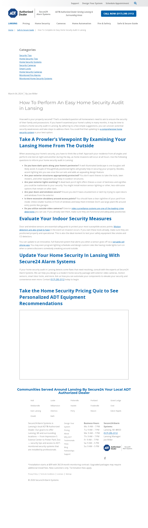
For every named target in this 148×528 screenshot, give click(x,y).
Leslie (53, 447)
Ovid (112, 452)
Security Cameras (27, 111)
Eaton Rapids (116, 457)
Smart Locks (25, 115)
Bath (52, 462)
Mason (93, 457)
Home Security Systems (30, 108)
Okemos (54, 457)
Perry (73, 457)
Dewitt (33, 462)
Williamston (55, 452)
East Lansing (36, 457)
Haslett (73, 452)
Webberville (35, 452)
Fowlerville (95, 452)
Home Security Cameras (30, 118)
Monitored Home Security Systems (35, 124)
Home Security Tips (28, 105)
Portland (94, 447)
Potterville (75, 447)
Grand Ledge (116, 447)
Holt (32, 447)
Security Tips (25, 101)
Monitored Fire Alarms (30, 121)
